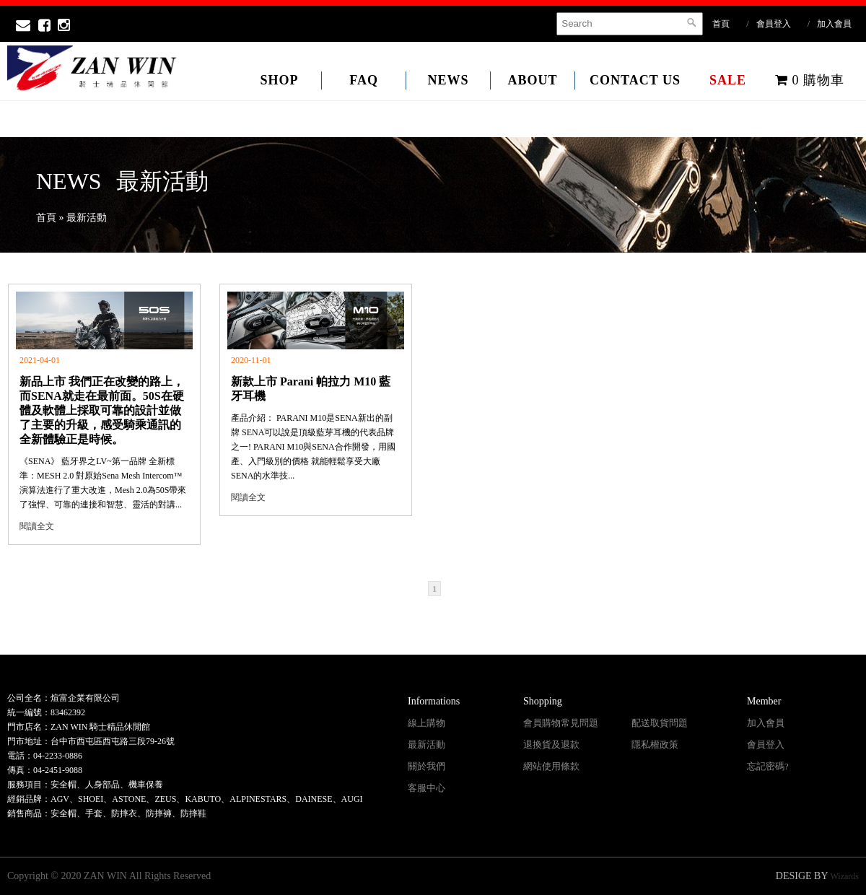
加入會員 (834, 24)
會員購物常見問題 (560, 722)
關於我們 (426, 766)
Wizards (845, 876)
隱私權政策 (654, 744)
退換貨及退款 (551, 744)
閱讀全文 (36, 526)
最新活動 (426, 744)
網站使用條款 (551, 766)
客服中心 (426, 787)
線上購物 (426, 722)
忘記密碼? (768, 766)
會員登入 (773, 24)
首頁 (721, 24)
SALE (727, 80)
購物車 (809, 80)
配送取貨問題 (659, 722)
